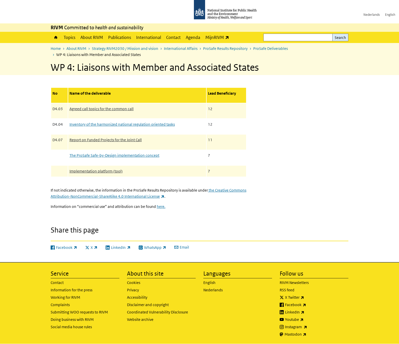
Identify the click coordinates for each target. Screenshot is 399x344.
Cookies (133, 282)
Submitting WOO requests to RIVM (79, 312)
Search (340, 37)
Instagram (309, 327)
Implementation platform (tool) (96, 171)
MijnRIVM (218, 37)
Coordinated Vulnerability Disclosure (157, 312)
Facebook (309, 305)
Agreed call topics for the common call (101, 108)
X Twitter (308, 297)
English (390, 14)
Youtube (307, 320)
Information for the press (71, 290)
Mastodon (308, 334)
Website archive (140, 319)
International (148, 37)
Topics (69, 37)
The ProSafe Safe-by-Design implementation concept (114, 155)
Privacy (133, 290)
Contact (173, 37)
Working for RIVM (65, 297)
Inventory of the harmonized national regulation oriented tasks (122, 124)
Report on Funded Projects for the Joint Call (105, 139)
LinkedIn (308, 312)
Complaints (60, 304)
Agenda (193, 37)
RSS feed (287, 290)
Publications (119, 37)
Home (56, 37)
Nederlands (371, 14)
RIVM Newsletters (294, 282)
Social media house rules (71, 326)
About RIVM (91, 37)
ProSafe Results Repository (225, 48)
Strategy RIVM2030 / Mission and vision (125, 48)
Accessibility (137, 297)
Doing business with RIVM (72, 319)
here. (161, 206)
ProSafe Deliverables (270, 48)
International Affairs (180, 48)
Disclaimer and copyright (148, 304)
